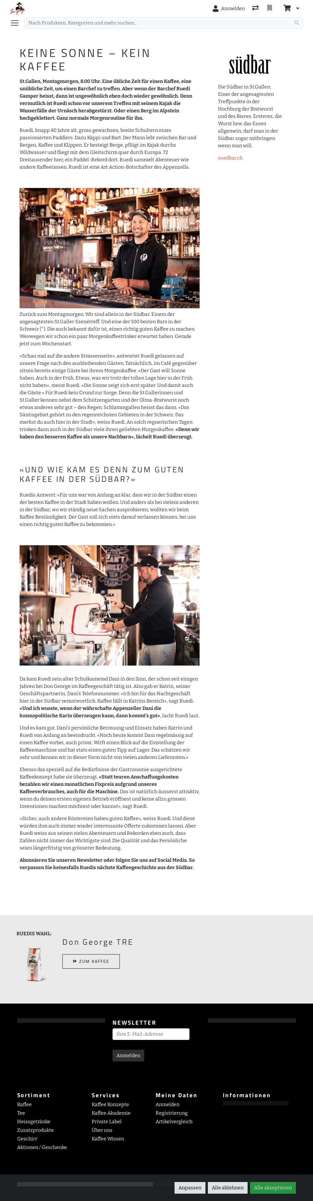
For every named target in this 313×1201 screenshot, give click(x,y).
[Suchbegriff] (157, 23)
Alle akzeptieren (273, 1188)
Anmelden (128, 1055)
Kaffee (24, 1104)
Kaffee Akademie (111, 1113)
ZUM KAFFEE (91, 961)
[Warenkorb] (286, 8)
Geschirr (27, 1139)
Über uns (102, 1130)
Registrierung (172, 1113)
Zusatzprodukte (35, 1130)
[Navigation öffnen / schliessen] (17, 23)
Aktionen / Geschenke (42, 1147)
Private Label (107, 1121)
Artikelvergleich (174, 1121)
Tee (21, 1113)
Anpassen (190, 1188)
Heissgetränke (33, 1121)
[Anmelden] (229, 8)
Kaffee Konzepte (110, 1104)
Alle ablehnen (228, 1188)
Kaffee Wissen (108, 1139)
